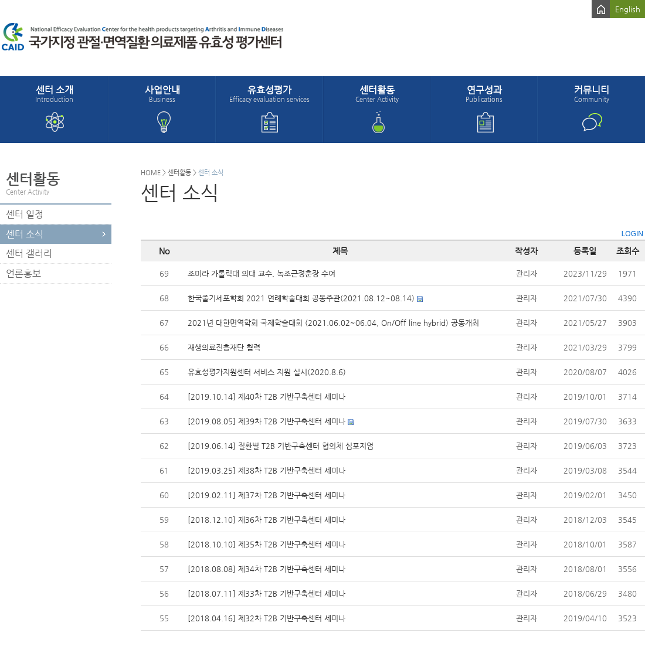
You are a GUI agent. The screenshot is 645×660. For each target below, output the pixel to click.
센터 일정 (24, 214)
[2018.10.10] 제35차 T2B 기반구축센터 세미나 (266, 544)
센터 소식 (24, 234)
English (627, 9)
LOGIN (632, 234)
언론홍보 (23, 273)
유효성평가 (269, 93)
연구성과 (484, 93)
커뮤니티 (591, 93)
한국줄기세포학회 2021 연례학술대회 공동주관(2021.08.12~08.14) (301, 298)
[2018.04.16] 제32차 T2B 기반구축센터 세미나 (266, 618)
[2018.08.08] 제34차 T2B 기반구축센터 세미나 (266, 568)
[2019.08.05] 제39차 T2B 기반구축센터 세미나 (266, 421)
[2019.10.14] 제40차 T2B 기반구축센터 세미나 (266, 396)
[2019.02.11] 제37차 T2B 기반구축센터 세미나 (266, 495)
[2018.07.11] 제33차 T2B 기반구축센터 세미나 (266, 593)
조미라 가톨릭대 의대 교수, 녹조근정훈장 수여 (261, 273)
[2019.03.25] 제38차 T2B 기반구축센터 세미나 (266, 470)
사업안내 (162, 93)
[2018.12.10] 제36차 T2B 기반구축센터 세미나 (266, 519)
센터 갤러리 (29, 253)
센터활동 (376, 93)
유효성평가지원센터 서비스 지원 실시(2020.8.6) (267, 372)
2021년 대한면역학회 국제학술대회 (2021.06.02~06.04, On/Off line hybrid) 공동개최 (333, 322)
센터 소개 (54, 93)
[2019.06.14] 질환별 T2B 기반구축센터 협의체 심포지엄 (281, 445)
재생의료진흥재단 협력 (224, 347)
